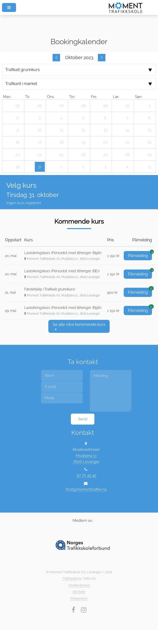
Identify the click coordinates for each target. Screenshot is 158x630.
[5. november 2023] (150, 167)
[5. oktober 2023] (84, 118)
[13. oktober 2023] (106, 130)
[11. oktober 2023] (62, 130)
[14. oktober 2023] (128, 130)
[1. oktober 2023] (150, 106)
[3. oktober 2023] (40, 118)
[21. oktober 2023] (128, 142)
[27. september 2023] (62, 106)
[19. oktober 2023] (84, 142)
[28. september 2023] (84, 106)
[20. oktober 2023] (106, 142)
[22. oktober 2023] (150, 142)
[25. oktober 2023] (62, 155)
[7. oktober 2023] (128, 118)
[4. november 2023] (128, 167)
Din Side (79, 592)
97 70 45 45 (86, 475)
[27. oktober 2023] (106, 155)
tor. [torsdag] (72, 96)
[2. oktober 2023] (18, 118)
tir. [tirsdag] (27, 96)
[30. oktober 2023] (18, 167)
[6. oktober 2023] (106, 118)
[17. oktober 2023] (40, 142)
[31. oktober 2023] (40, 167)
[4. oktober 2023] (62, 118)
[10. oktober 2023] (40, 130)
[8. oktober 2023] (150, 118)
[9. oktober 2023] (18, 130)
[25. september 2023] (18, 106)
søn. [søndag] (138, 96)
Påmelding (140, 254)
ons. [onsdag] (51, 96)
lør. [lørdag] (116, 96)
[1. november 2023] (62, 167)
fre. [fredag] (94, 96)
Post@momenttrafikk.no (86, 489)
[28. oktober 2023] (128, 155)
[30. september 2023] (128, 106)
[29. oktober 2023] (150, 155)
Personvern (79, 598)
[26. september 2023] (40, 106)
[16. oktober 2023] (18, 142)
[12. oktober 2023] (84, 130)
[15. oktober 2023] (150, 130)
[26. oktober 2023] (84, 155)
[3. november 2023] (106, 167)
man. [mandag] (7, 96)
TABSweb (69, 578)
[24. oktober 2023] (40, 155)
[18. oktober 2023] (62, 142)
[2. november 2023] (84, 167)
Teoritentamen (79, 585)
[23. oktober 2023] (18, 155)
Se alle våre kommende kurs (79, 326)
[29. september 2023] (106, 106)
